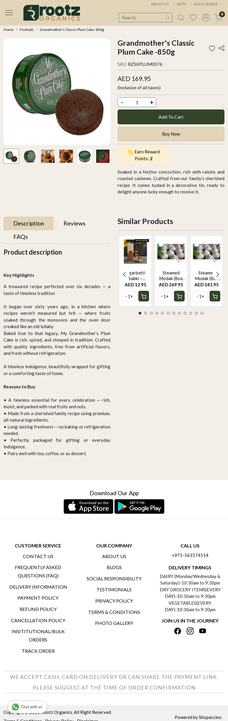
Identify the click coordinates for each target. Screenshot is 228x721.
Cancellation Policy (38, 620)
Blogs (114, 567)
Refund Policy (38, 609)
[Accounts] (206, 17)
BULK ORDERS (203, 4)
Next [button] (217, 274)
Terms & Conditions (114, 612)
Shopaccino (210, 717)
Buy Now (171, 133)
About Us (114, 556)
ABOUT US (160, 4)
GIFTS (179, 4)
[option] (135, 270)
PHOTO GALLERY (114, 623)
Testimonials (114, 589)
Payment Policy (38, 598)
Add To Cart (171, 117)
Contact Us (38, 556)
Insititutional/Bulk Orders (38, 635)
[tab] (29, 223)
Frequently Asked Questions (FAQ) (38, 571)
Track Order (38, 651)
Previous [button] (124, 274)
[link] (181, 17)
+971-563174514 (190, 555)
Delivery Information (38, 587)
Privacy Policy (114, 601)
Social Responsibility (114, 578)
